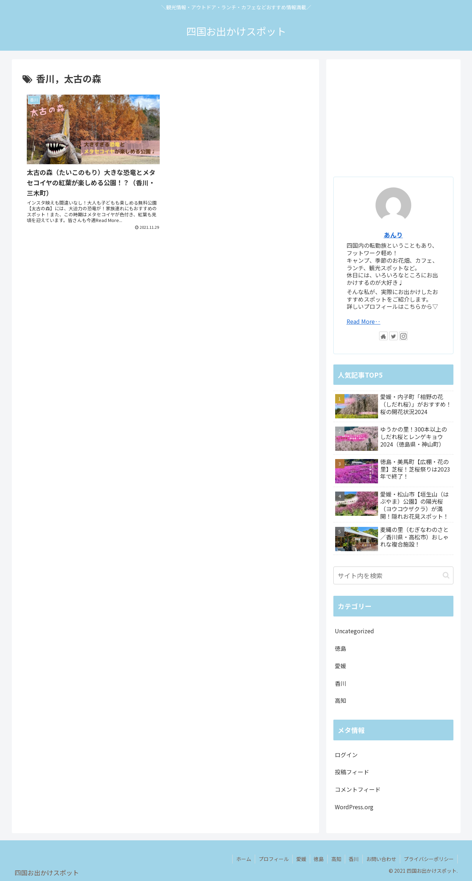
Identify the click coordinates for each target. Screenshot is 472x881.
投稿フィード (352, 771)
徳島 (340, 648)
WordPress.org (354, 806)
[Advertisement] (165, 289)
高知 (340, 700)
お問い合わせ (381, 858)
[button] (446, 575)
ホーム (243, 858)
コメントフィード (358, 789)
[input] (393, 575)
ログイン (346, 754)
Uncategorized (354, 630)
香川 (340, 683)
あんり (393, 234)
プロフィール (274, 858)
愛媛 (340, 665)
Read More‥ (364, 321)
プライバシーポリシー (429, 858)
